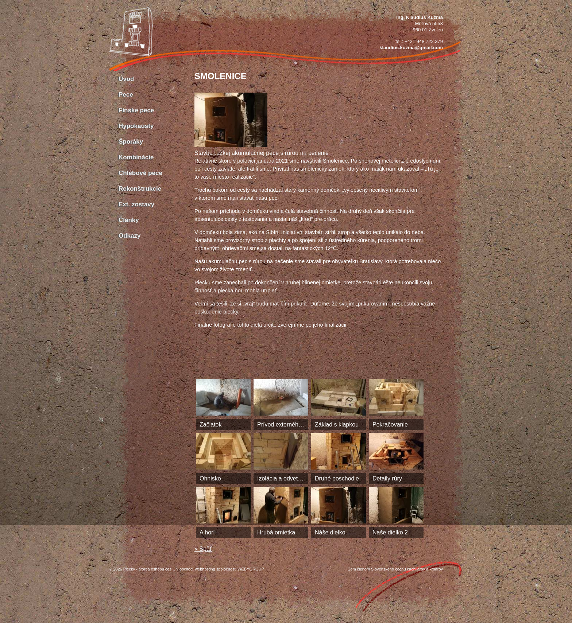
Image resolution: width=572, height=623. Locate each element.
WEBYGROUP (250, 569)
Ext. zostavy (136, 204)
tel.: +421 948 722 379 (419, 41)
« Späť (203, 549)
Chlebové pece (140, 173)
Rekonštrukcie (140, 188)
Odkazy (129, 235)
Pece (126, 94)
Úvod (126, 78)
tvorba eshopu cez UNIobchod (166, 569)
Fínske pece (136, 110)
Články (129, 220)
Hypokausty (136, 125)
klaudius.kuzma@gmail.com (411, 47)
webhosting (205, 569)
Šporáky (131, 141)
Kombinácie (136, 157)
